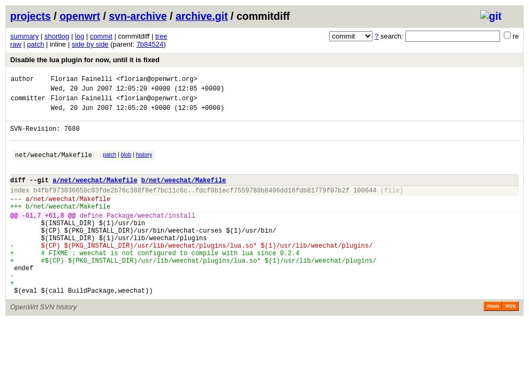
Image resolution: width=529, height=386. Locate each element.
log (79, 36)
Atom (493, 343)
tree (161, 36)
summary (24, 36)
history (144, 164)
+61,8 (54, 236)
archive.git (202, 16)
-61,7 (31, 236)
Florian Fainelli (81, 80)
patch (35, 44)
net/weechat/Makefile (53, 165)
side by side (90, 44)
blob (126, 164)
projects (30, 16)
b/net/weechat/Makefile (183, 194)
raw (15, 44)
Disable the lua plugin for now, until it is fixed (85, 60)
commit (101, 36)
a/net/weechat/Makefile (94, 194)
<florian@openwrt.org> (156, 80)
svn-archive (138, 16)
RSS (510, 343)
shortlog (56, 36)
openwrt (79, 16)
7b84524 (150, 44)
